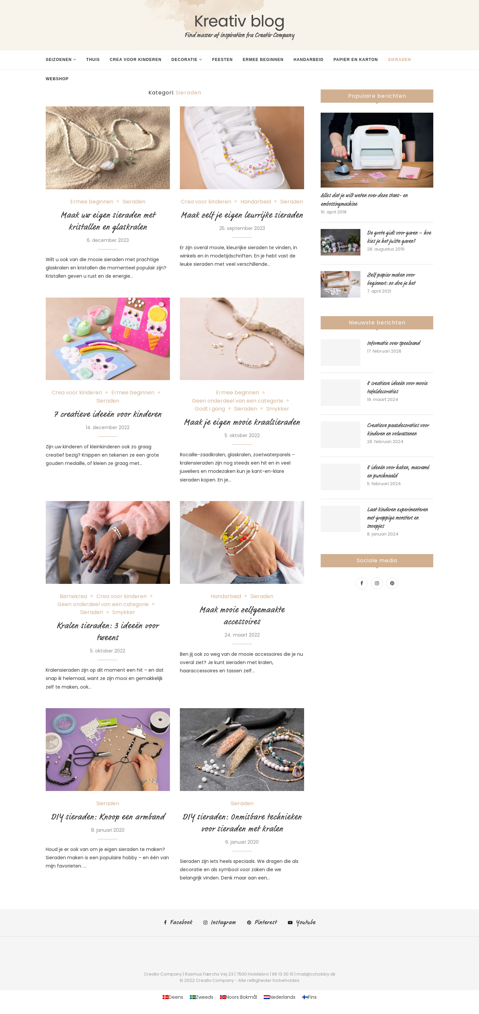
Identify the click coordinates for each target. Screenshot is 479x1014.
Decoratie (185, 59)
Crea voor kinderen (135, 59)
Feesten (222, 59)
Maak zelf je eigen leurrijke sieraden (242, 215)
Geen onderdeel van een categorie (237, 401)
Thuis (93, 59)
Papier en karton (356, 59)
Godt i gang (210, 409)
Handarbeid (308, 59)
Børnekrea (73, 596)
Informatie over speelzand (393, 343)
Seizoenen (59, 59)
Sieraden (399, 59)
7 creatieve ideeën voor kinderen (108, 414)
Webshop (57, 79)
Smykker (277, 409)
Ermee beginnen (263, 59)
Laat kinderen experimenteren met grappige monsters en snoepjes (397, 518)
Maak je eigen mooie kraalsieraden (242, 422)
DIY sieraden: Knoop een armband (108, 817)
